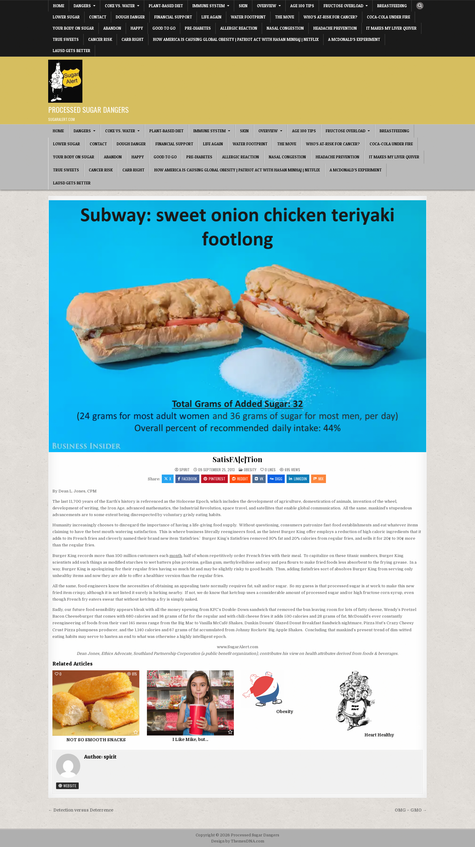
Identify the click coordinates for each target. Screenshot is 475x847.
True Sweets (66, 39)
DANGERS (82, 5)
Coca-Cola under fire (388, 17)
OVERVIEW (266, 5)
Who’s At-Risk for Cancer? (330, 17)
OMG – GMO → (411, 810)
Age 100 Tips (302, 5)
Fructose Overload (343, 5)
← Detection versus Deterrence (80, 810)
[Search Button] (420, 5)
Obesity (250, 469)
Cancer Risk (100, 39)
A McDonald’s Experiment (354, 39)
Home (58, 5)
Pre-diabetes (198, 28)
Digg (276, 478)
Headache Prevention (335, 28)
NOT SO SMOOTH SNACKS (96, 739)
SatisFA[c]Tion (237, 459)
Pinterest (214, 478)
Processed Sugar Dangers (88, 109)
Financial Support (173, 17)
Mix (319, 478)
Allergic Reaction (238, 28)
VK (259, 478)
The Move (284, 17)
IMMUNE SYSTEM (208, 5)
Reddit (240, 478)
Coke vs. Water (120, 5)
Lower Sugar (66, 17)
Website (67, 785)
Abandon (112, 28)
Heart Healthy (379, 734)
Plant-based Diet (166, 5)
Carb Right (132, 39)
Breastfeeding (392, 5)
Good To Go (163, 28)
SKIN (243, 5)
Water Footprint (248, 17)
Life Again (211, 17)
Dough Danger (130, 17)
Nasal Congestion (285, 28)
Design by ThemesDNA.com (237, 841)
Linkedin (298, 478)
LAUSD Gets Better (71, 50)
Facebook (187, 478)
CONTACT (97, 17)
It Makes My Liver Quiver (391, 28)
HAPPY (137, 28)
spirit (184, 470)
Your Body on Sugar (73, 28)
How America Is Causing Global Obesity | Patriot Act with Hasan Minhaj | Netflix (236, 39)
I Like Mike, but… (190, 739)
